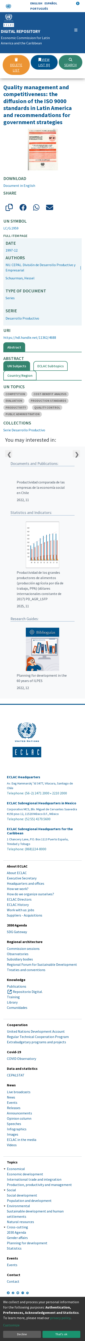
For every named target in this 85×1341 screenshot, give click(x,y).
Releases (13, 1108)
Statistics (14, 1248)
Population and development (29, 1200)
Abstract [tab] (14, 347)
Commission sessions (23, 948)
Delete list (16, 65)
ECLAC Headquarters (23, 777)
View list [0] (44, 62)
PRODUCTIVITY (16, 407)
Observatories (17, 954)
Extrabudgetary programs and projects (36, 1042)
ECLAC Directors (19, 899)
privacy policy (60, 1318)
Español (51, 3)
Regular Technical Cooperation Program (38, 1036)
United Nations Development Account (36, 1031)
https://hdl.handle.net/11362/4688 (29, 337)
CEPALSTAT (15, 1075)
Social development (22, 1195)
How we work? (17, 888)
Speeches (14, 1123)
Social (11, 1190)
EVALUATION (14, 401)
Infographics (16, 1129)
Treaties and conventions (26, 970)
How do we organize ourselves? (30, 894)
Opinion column (19, 1118)
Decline (22, 1334)
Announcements (19, 1113)
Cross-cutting (17, 1227)
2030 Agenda (16, 1232)
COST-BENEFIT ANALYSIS (50, 394)
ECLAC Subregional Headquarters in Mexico (41, 803)
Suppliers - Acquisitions (24, 915)
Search (70, 62)
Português (39, 9)
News (11, 1097)
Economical (16, 1169)
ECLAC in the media (21, 1139)
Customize (11, 1325)
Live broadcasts (18, 1092)
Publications (16, 986)
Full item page (15, 235)
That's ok (61, 1334)
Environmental (18, 1206)
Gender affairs (17, 1237)
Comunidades (17, 1007)
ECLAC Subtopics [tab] (50, 366)
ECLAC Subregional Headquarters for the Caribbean (40, 831)
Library (12, 1002)
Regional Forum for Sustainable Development (42, 964)
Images (12, 1134)
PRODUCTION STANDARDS (48, 401)
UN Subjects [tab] (16, 366)
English (36, 3)
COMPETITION (15, 394)
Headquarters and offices (25, 883)
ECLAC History (18, 904)
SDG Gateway (17, 932)
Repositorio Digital (27, 991)
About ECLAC (17, 873)
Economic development (25, 1174)
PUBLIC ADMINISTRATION (23, 414)
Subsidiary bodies (20, 959)
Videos (12, 1145)
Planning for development (27, 1243)
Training (13, 997)
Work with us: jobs (20, 910)
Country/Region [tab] (19, 375)
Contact (13, 1281)
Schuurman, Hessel (20, 278)
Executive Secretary (21, 878)
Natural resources (20, 1222)
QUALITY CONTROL (47, 407)
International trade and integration (34, 1179)
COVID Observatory (21, 1058)
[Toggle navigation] (75, 30)
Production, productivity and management (39, 1184)
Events (12, 1102)
